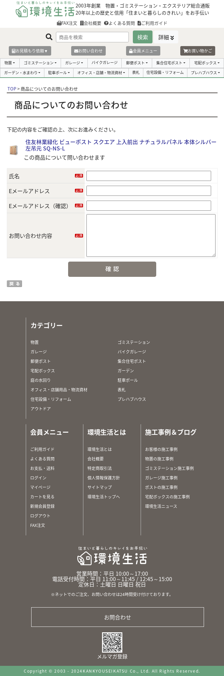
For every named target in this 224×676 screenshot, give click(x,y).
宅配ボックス (205, 63)
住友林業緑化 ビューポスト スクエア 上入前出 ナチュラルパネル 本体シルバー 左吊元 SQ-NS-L (121, 145)
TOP (11, 88)
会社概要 (90, 23)
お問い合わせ (88, 51)
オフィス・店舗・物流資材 (99, 73)
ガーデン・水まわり (21, 73)
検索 (142, 37)
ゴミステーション (39, 63)
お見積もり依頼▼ (30, 51)
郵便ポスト (135, 63)
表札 (136, 72)
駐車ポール (57, 73)
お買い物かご (197, 51)
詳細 (163, 37)
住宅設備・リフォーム (165, 72)
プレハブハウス (204, 73)
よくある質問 (119, 23)
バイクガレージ (104, 62)
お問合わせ (117, 617)
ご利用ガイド (152, 23)
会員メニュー (143, 51)
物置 (8, 63)
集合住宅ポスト (169, 63)
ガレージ (72, 63)
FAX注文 (67, 23)
